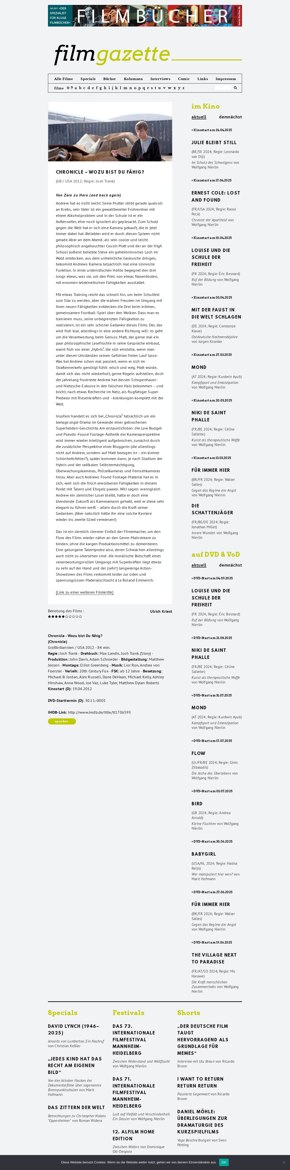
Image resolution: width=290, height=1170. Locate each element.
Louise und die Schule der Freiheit (211, 258)
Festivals (129, 1013)
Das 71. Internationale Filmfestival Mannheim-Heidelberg (134, 1093)
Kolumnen (133, 79)
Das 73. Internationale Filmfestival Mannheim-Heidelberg (134, 1040)
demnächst (230, 117)
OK (224, 1162)
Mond (199, 367)
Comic (184, 79)
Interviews (160, 79)
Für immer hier (211, 470)
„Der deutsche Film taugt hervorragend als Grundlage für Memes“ (203, 1040)
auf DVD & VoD (216, 554)
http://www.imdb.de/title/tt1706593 (99, 712)
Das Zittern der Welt (76, 1108)
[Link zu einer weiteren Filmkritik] (85, 592)
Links (203, 79)
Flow (199, 754)
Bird (197, 804)
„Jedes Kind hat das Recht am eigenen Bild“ (75, 1066)
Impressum (226, 79)
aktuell (199, 117)
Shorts (188, 1013)
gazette (112, 53)
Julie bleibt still (214, 143)
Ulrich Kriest (161, 611)
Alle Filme (63, 79)
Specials (88, 79)
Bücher (109, 79)
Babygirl (204, 854)
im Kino (206, 106)
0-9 (70, 88)
